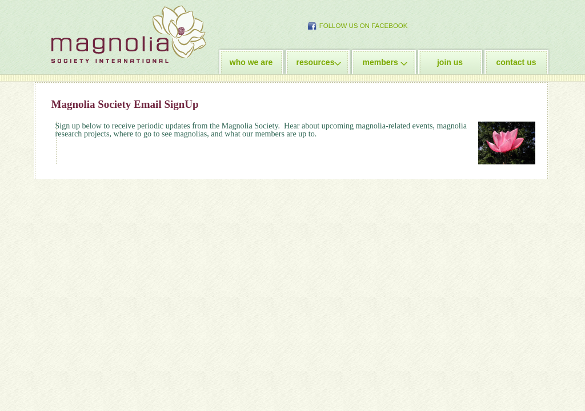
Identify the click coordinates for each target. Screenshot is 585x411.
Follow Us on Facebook (363, 25)
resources (315, 62)
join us (450, 62)
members (380, 62)
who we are (251, 62)
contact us (516, 62)
